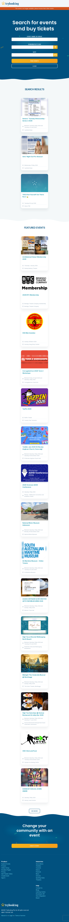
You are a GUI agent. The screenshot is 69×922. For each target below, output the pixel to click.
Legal (11, 915)
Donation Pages (6, 870)
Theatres (38, 880)
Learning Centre (40, 892)
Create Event (34, 846)
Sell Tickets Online (6, 874)
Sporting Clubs (40, 878)
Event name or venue (34, 36)
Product (3, 866)
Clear (35, 66)
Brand (37, 898)
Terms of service (20, 915)
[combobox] (35, 47)
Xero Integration (41, 896)
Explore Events (5, 864)
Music (37, 874)
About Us (4, 915)
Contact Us (39, 888)
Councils (38, 868)
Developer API (40, 894)
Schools (38, 876)
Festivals (38, 872)
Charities (38, 866)
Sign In (3, 878)
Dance (38, 870)
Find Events (34, 61)
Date (34, 52)
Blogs (37, 890)
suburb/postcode (34, 44)
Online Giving (5, 868)
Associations (39, 864)
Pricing (3, 872)
